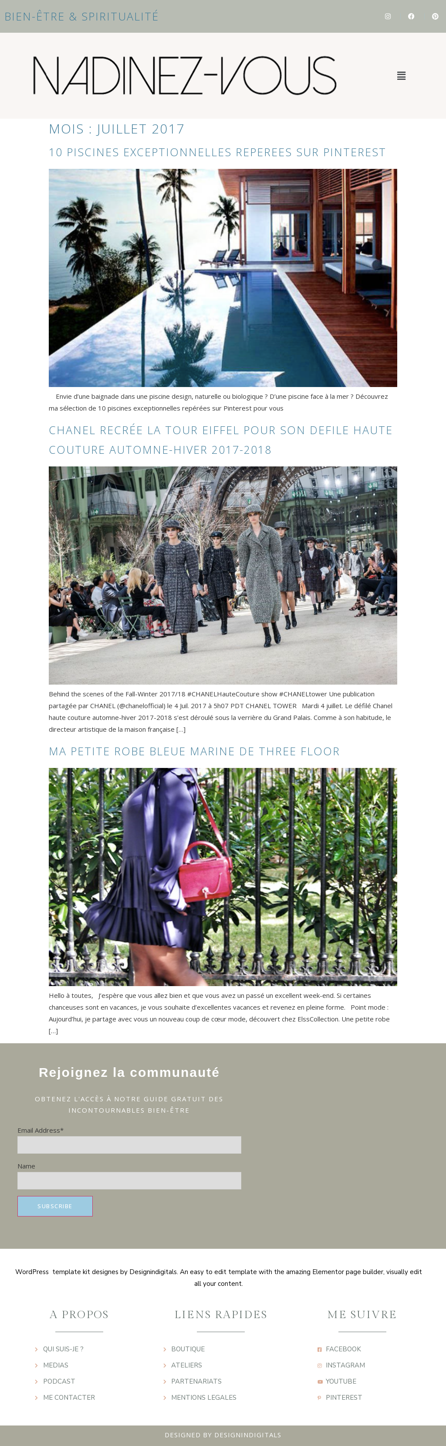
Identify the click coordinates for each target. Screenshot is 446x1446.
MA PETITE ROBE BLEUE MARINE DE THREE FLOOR (194, 751)
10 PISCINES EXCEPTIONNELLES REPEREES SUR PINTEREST (217, 151)
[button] (401, 75)
